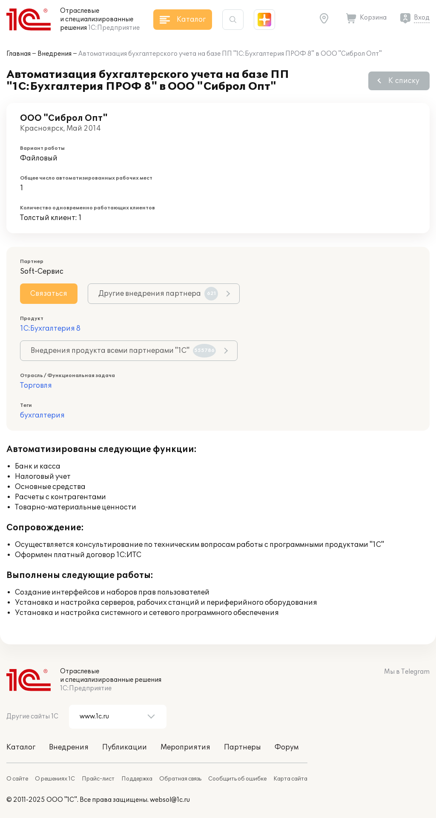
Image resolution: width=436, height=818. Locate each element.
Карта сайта (290, 778)
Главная (18, 53)
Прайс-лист (98, 778)
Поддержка (136, 778)
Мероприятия (185, 747)
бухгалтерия (42, 415)
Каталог (20, 747)
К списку (403, 81)
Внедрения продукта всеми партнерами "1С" (123, 351)
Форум (286, 747)
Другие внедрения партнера (158, 293)
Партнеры (242, 747)
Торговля (36, 385)
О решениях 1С (55, 778)
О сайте (17, 778)
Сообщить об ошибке (237, 778)
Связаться (48, 293)
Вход (422, 17)
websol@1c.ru (170, 800)
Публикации (124, 747)
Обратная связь (180, 778)
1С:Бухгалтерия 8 (50, 328)
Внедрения (54, 53)
